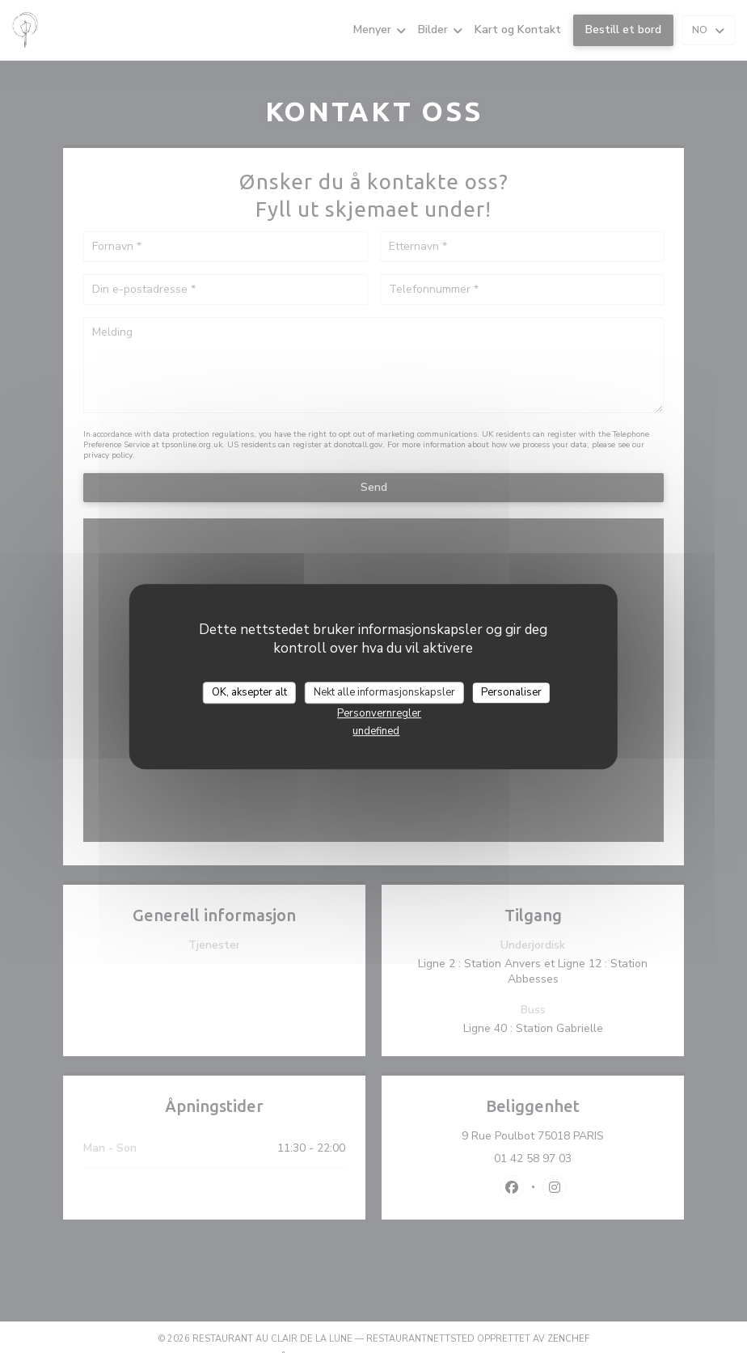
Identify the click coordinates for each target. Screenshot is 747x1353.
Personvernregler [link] (379, 713)
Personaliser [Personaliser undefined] (511, 692)
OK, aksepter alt (249, 692)
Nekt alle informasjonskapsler (384, 692)
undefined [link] (375, 731)
